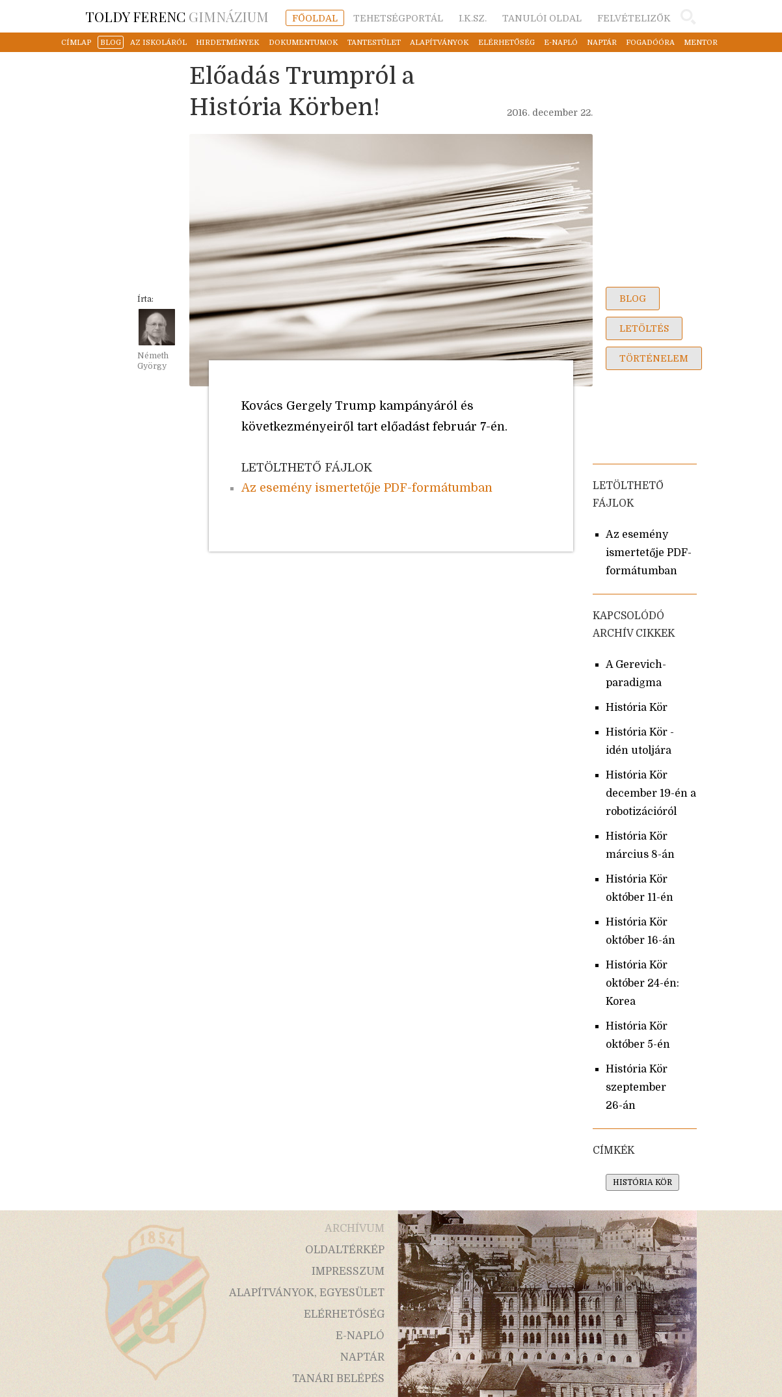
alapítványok (439, 42)
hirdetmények (228, 42)
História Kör (636, 707)
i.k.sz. (473, 18)
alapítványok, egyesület (306, 1293)
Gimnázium (177, 16)
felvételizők (634, 18)
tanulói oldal (542, 18)
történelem (653, 358)
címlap (76, 42)
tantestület (374, 42)
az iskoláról (158, 42)
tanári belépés (338, 1379)
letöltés (644, 328)
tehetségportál (398, 18)
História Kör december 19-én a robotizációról (651, 793)
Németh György (153, 361)
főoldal (315, 18)
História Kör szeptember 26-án (636, 1087)
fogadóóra (650, 42)
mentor (701, 42)
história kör (642, 1182)
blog (110, 42)
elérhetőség (506, 42)
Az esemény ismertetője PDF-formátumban (366, 487)
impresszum (348, 1271)
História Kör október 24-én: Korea (642, 983)
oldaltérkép (344, 1250)
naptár (602, 42)
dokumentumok (303, 42)
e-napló (561, 42)
